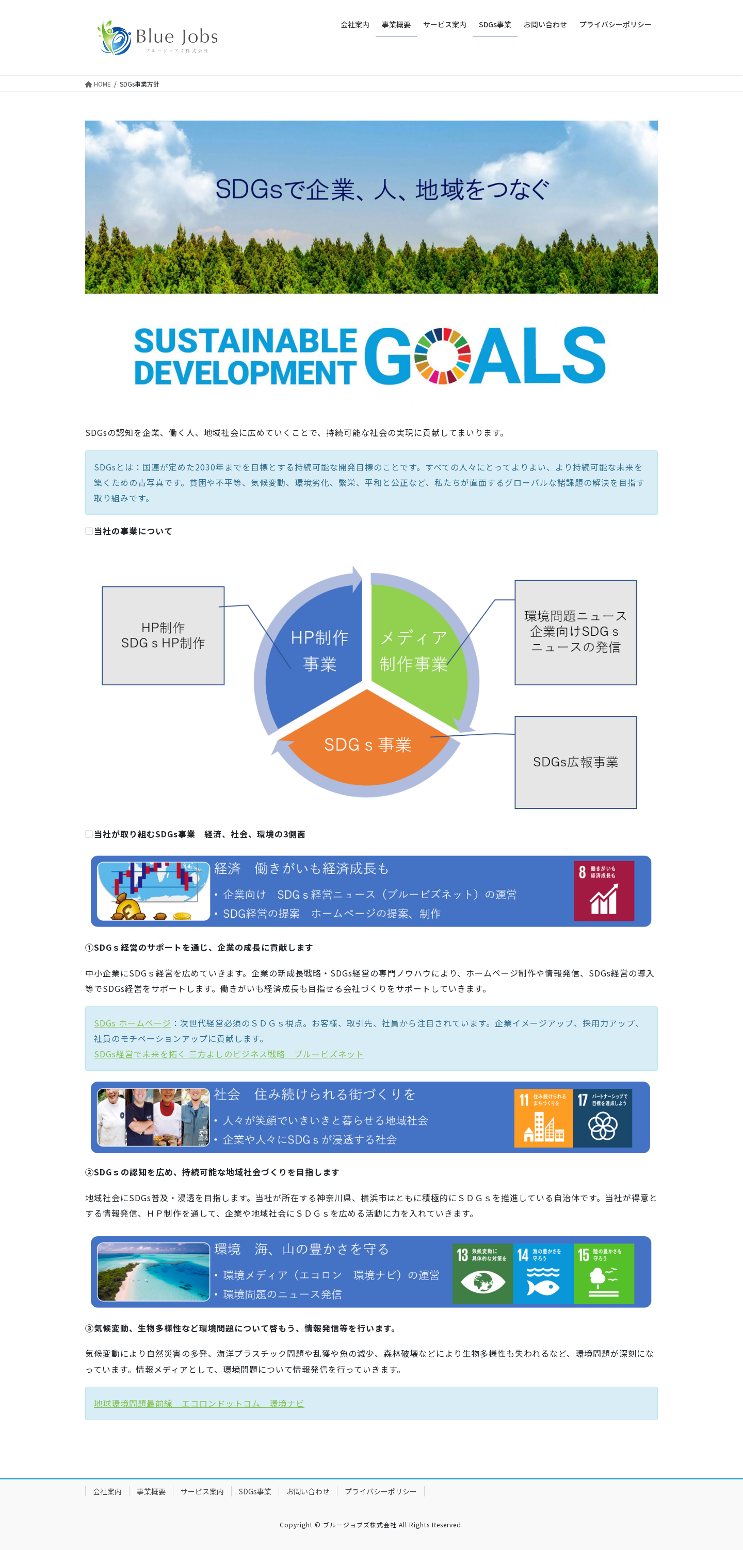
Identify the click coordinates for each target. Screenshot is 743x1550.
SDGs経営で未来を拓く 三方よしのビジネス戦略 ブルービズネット (229, 1054)
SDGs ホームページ (132, 1023)
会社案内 (107, 1491)
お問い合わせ (308, 1491)
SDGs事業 (255, 1491)
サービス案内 (202, 1491)
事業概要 (151, 1491)
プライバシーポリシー (381, 1491)
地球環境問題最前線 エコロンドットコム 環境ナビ (199, 1403)
